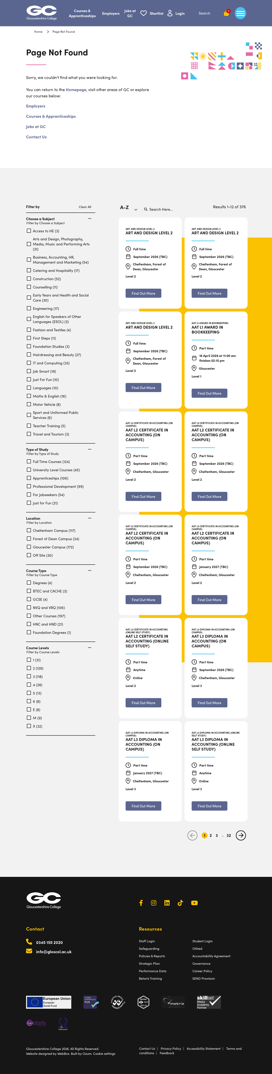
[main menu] (240, 13)
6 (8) (33, 701)
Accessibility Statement (204, 1048)
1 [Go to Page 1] (204, 835)
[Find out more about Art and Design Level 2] (143, 293)
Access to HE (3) (43, 230)
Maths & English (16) (46, 396)
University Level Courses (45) (53, 469)
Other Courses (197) (46, 615)
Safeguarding (149, 948)
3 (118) (35, 676)
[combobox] (130, 209)
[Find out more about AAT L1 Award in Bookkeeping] (209, 393)
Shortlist (156, 13)
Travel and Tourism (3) (48, 434)
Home (38, 31)
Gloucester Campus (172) (50, 546)
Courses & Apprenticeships (82, 13)
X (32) (34, 726)
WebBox (63, 1053)
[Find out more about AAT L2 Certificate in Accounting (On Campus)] (143, 496)
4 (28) (34, 684)
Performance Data (152, 971)
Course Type (58, 570)
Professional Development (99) (55, 486)
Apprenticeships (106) (47, 478)
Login (180, 13)
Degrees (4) (39, 582)
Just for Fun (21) (42, 502)
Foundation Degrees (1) (49, 632)
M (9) (34, 717)
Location (58, 518)
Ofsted (197, 948)
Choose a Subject (58, 219)
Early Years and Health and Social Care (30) (58, 297)
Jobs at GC (130, 13)
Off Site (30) (40, 555)
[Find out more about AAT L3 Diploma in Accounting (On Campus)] (209, 702)
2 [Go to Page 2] (211, 835)
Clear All (85, 206)
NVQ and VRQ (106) (46, 607)
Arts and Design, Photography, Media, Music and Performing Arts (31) (58, 243)
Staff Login (147, 941)
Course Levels (58, 648)
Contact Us (36, 136)
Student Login (202, 941)
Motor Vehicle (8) (44, 404)
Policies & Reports (152, 956)
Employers (111, 13)
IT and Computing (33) (48, 362)
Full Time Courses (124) (48, 461)
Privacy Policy (171, 1048)
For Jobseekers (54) (45, 494)
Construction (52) (44, 278)
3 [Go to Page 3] (217, 835)
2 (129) (35, 668)
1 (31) (34, 659)
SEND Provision (203, 978)
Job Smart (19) (41, 371)
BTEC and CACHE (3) (47, 590)
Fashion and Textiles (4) (49, 329)
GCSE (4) (37, 599)
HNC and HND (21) (45, 624)
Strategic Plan (149, 963)
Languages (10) (42, 387)
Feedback (167, 1053)
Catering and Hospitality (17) (53, 270)
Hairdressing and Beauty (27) (54, 354)
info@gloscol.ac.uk (53, 951)
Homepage (76, 89)
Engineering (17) (43, 308)
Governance (201, 963)
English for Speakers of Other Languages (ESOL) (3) (54, 319)
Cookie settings (104, 1053)
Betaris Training (150, 978)
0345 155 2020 (49, 942)
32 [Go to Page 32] (229, 835)
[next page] (241, 835)
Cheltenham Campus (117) (51, 530)
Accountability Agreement (211, 956)
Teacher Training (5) (46, 425)
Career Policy (202, 971)
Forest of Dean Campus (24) (53, 538)
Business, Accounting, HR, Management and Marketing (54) (58, 260)
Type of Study (58, 449)
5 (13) (34, 692)
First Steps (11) (41, 338)
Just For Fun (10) (43, 379)
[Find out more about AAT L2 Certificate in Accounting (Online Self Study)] (143, 702)
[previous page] (192, 835)
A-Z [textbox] (124, 206)
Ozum (87, 1053)
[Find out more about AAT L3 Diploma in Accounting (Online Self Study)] (209, 805)
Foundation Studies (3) (48, 346)
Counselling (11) (42, 286)
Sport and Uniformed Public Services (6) (53, 415)
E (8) (33, 709)
